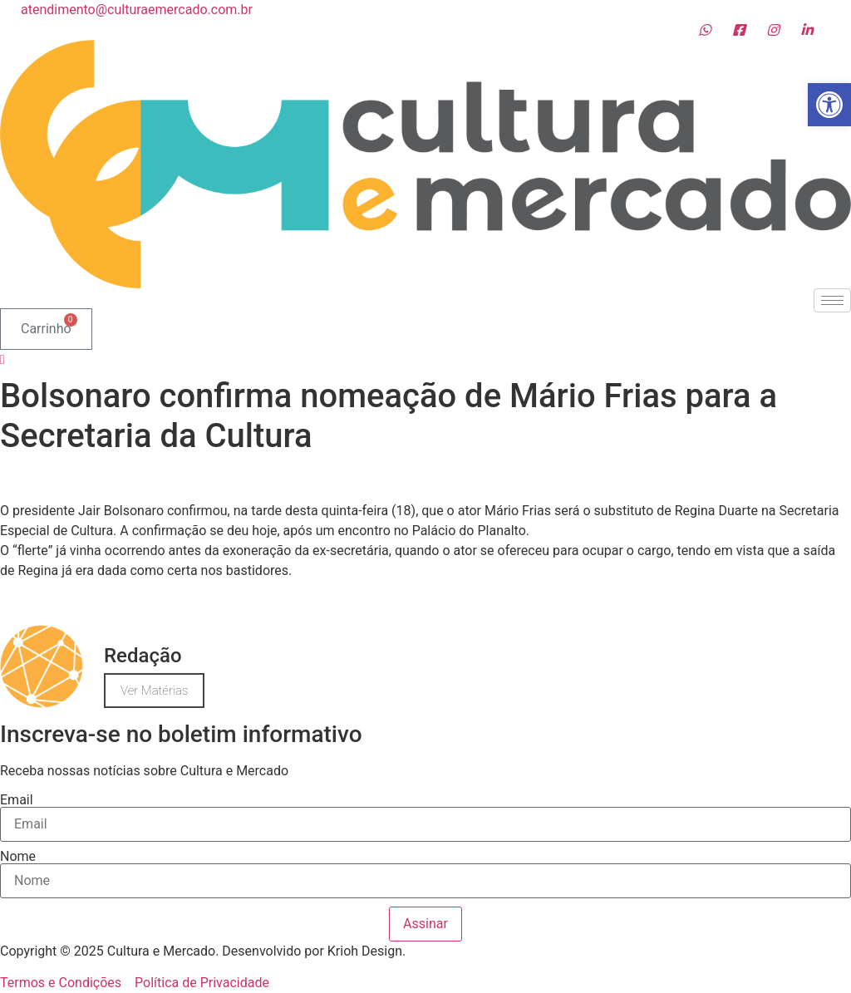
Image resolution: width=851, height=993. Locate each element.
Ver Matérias (154, 690)
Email (16, 800)
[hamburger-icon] (832, 300)
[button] (829, 104)
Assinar (425, 924)
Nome (18, 856)
